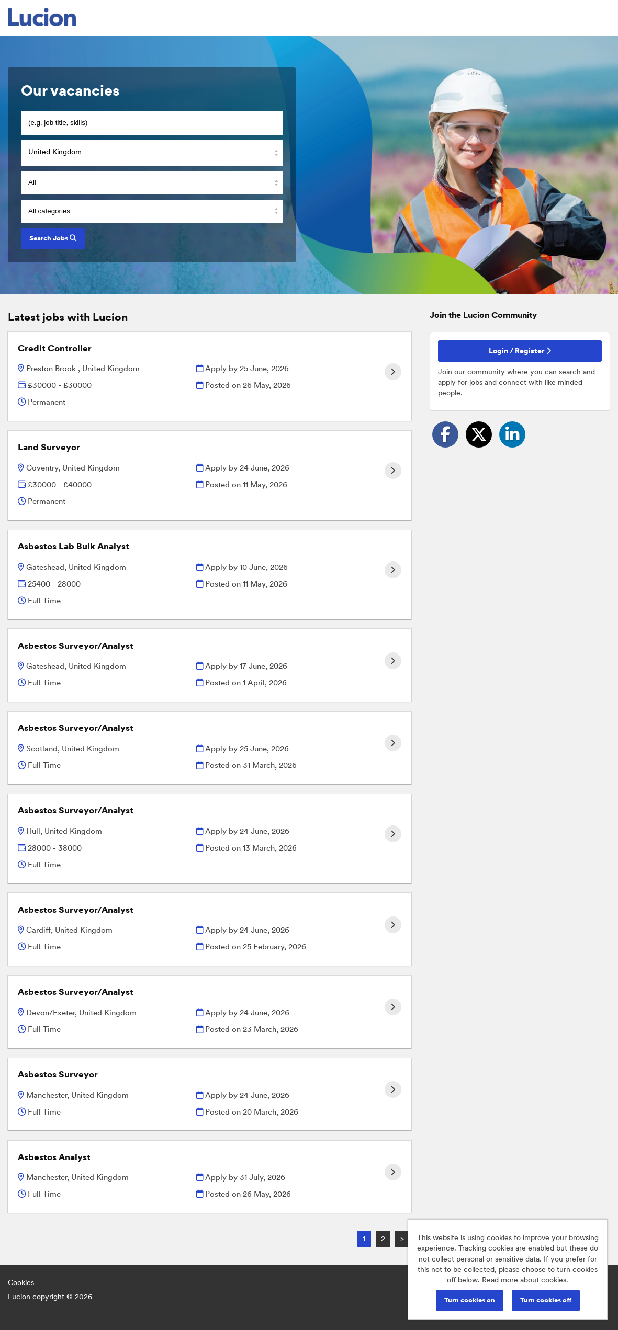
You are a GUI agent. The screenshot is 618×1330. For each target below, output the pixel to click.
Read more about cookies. (525, 1280)
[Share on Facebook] (445, 434)
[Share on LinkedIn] (512, 434)
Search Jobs (52, 238)
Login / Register (520, 351)
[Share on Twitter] (479, 434)
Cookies (21, 1282)
